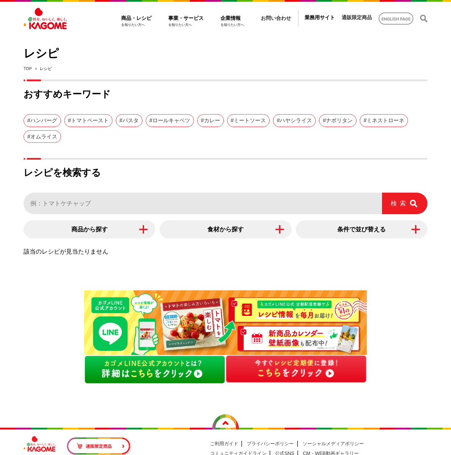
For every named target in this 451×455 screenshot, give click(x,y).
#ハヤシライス (294, 120)
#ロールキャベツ (169, 120)
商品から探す (89, 229)
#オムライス (42, 136)
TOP (28, 68)
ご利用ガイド (224, 443)
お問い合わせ (276, 18)
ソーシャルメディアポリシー (333, 443)
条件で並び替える (361, 229)
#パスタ (129, 120)
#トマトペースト (88, 120)
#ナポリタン (338, 120)
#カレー (210, 120)
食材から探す (225, 229)
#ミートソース (248, 120)
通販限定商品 (357, 17)
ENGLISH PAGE (396, 19)
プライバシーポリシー (270, 443)
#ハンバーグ (42, 120)
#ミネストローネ (383, 120)
